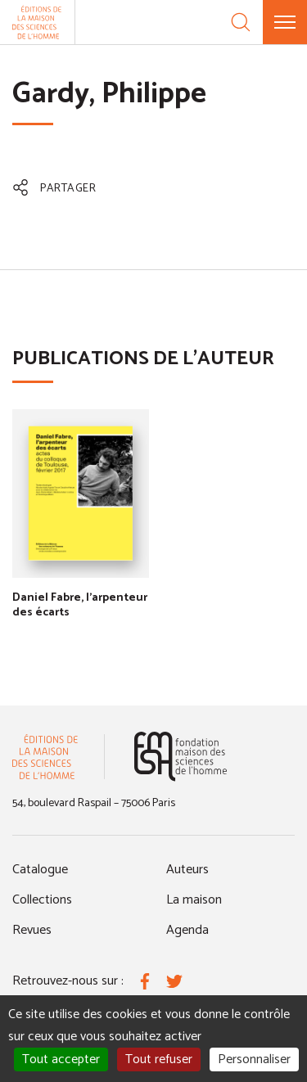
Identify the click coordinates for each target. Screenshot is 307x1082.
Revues (32, 930)
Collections (42, 900)
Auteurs (187, 870)
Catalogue (40, 870)
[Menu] (285, 22)
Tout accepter (61, 1059)
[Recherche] (241, 22)
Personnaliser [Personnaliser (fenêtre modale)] (254, 1059)
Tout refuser (158, 1059)
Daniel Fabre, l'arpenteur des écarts (79, 605)
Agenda (187, 930)
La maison (194, 900)
